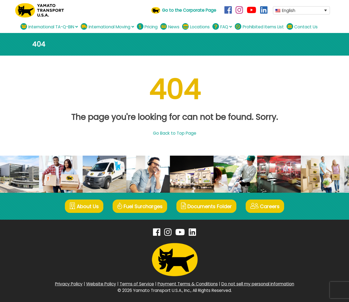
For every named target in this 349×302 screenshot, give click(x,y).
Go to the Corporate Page (189, 10)
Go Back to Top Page (174, 133)
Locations (196, 26)
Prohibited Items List (259, 26)
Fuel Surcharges (140, 206)
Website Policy (101, 284)
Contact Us (302, 26)
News (169, 26)
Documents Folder (206, 206)
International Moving (107, 26)
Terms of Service (137, 284)
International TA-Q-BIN (49, 26)
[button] (301, 10)
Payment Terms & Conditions (188, 284)
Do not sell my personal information (257, 284)
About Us (84, 206)
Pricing (147, 26)
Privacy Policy (69, 284)
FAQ (222, 26)
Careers (264, 206)
